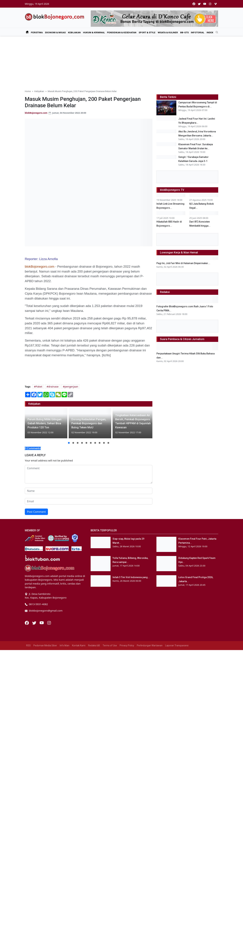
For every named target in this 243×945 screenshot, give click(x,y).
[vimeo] (215, 4)
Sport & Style (147, 32)
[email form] (88, 501)
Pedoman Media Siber (45, 733)
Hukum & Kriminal (94, 32)
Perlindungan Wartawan (150, 733)
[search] (215, 32)
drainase (53, 386)
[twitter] (199, 4)
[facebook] (194, 4)
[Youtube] (42, 711)
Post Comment (36, 512)
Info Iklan (64, 733)
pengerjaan (71, 386)
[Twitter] (34, 711)
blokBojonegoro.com (36, 112)
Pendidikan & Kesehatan (121, 32)
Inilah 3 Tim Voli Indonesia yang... (131, 665)
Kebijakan (74, 32)
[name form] (88, 491)
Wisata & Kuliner (168, 32)
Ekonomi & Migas (55, 32)
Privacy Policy (127, 733)
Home (28, 91)
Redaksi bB (94, 733)
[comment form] (88, 474)
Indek (210, 32)
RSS (28, 733)
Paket (39, 386)
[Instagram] (49, 711)
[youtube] (204, 4)
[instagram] (210, 4)
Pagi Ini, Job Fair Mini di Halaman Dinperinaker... (183, 503)
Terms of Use (110, 733)
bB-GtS (184, 32)
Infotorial (197, 32)
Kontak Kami (78, 733)
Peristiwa (37, 32)
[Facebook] (27, 711)
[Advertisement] (121, 61)
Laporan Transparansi (176, 733)
